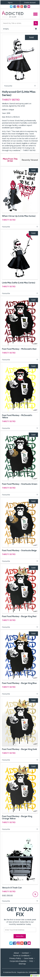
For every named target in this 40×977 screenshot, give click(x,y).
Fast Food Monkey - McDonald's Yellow (17, 416)
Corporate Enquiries (18, 961)
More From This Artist (10, 160)
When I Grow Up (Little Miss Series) (19, 216)
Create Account (30, 3)
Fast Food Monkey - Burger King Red (19, 616)
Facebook (14, 6)
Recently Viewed (30, 160)
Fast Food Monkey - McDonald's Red (19, 349)
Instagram (18, 6)
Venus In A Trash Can (12, 887)
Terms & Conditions (21, 955)
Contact (29, 6)
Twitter (11, 6)
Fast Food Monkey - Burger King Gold (19, 749)
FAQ (31, 961)
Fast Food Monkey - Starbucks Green (19, 484)
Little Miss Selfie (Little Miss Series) (18, 282)
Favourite (20, 86)
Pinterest (21, 6)
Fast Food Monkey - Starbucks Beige (19, 550)
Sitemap (22, 964)
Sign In (10, 3)
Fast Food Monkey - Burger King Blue (19, 683)
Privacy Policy (15, 958)
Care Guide (28, 958)
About (16, 953)
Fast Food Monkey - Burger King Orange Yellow (17, 817)
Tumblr (25, 6)
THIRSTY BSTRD (11, 100)
